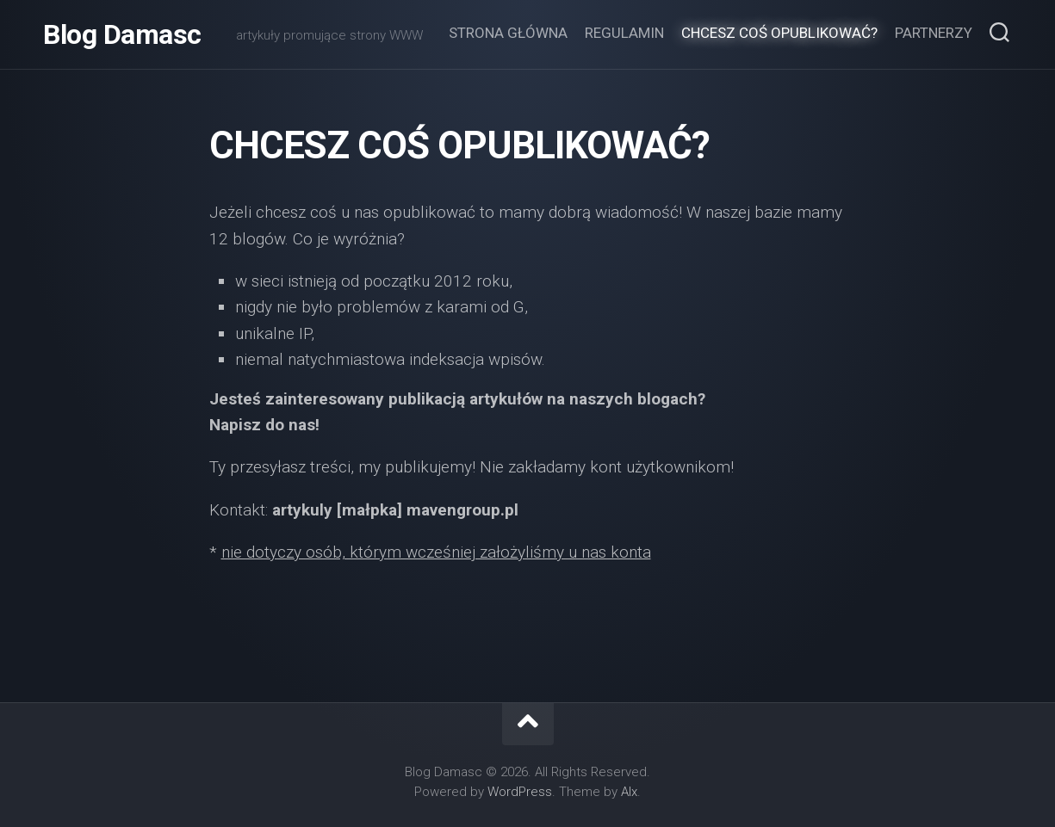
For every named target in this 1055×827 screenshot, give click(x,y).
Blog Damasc (122, 34)
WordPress (519, 791)
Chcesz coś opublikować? (779, 32)
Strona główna (508, 32)
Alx (629, 791)
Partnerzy (933, 32)
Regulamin (624, 32)
